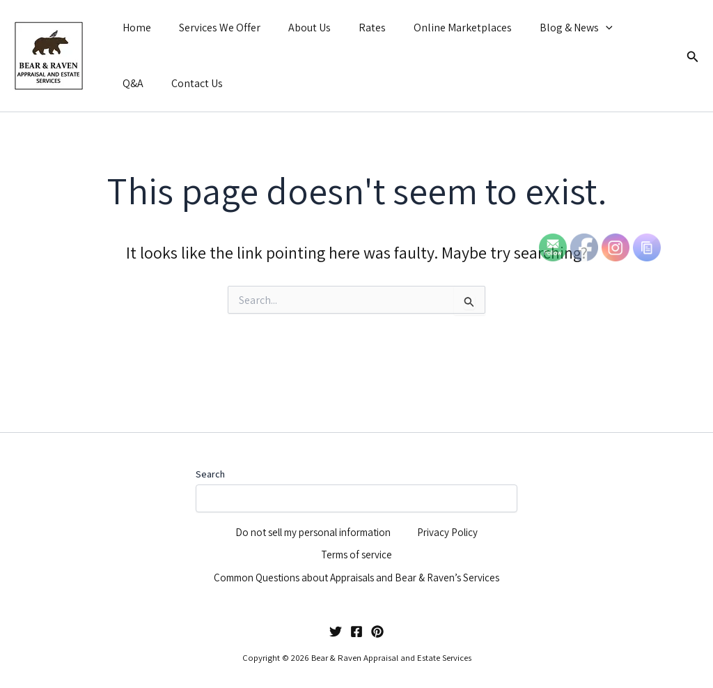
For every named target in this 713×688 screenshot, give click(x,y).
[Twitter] (335, 631)
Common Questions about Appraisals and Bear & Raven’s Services (341, 566)
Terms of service (356, 525)
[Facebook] (356, 631)
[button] (575, 28)
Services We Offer (211, 27)
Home (134, 27)
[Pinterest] (377, 631)
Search (210, 428)
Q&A (614, 27)
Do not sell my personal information (312, 494)
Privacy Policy (454, 494)
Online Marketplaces (438, 27)
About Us (295, 27)
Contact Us (145, 83)
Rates (352, 27)
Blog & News (545, 28)
